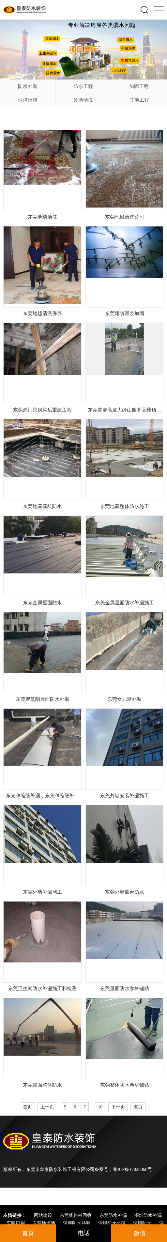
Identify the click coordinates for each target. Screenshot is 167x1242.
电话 (84, 1233)
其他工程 (139, 100)
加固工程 (139, 86)
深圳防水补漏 (148, 1215)
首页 (27, 1107)
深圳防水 (143, 1223)
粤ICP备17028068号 (132, 1169)
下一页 (118, 1107)
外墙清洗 (83, 100)
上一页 (47, 1107)
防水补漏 (28, 86)
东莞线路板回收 (76, 1215)
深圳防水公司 (112, 1223)
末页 (138, 1107)
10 (100, 1107)
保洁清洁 (28, 100)
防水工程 (83, 86)
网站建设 (43, 1215)
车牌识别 (16, 1223)
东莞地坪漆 (45, 1223)
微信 (139, 1233)
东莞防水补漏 (113, 1215)
